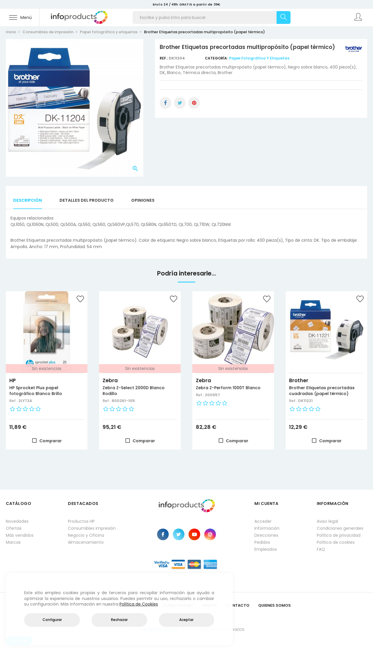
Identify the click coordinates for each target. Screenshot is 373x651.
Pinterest (194, 103)
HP (12, 380)
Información (266, 528)
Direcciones (266, 535)
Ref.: (164, 58)
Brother (298, 380)
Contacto (237, 605)
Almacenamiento (86, 542)
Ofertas (14, 528)
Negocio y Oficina (86, 535)
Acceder (263, 521)
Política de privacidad (338, 535)
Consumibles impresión (92, 528)
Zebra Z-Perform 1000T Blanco (228, 388)
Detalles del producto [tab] (86, 200)
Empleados (265, 549)
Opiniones (142, 200)
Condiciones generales (340, 528)
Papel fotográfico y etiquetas (259, 58)
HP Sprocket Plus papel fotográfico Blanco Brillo (35, 390)
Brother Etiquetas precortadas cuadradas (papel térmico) (322, 390)
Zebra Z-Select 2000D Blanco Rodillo (134, 390)
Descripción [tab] (27, 200)
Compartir (165, 103)
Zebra (110, 380)
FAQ (321, 549)
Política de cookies (336, 542)
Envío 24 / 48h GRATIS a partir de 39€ (186, 4)
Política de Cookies (138, 604)
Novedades (17, 521)
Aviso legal (327, 521)
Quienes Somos (274, 605)
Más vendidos (20, 535)
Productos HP (81, 521)
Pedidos (262, 542)
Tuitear (180, 103)
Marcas (13, 542)
